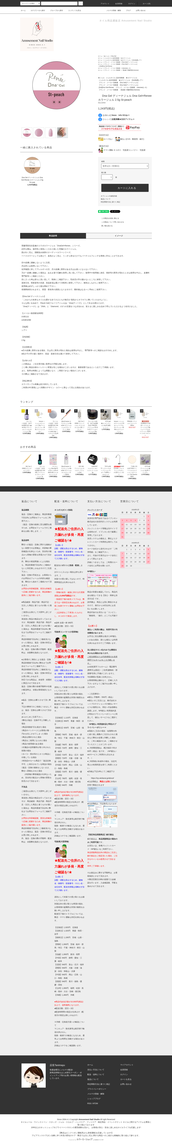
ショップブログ (94, 1099)
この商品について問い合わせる (111, 222)
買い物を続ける (105, 226)
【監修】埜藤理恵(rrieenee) (130, 70)
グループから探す (55, 10)
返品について (105, 199)
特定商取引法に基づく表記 (110, 202)
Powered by (86, 1140)
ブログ (127, 10)
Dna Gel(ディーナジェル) (129, 62)
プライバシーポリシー (96, 1089)
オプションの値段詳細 (109, 196)
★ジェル (106, 56)
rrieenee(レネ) (126, 68)
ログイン (130, 4)
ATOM (95, 1103)
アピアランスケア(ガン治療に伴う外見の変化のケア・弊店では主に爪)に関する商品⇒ (68, 1135)
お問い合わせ (139, 10)
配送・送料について (95, 1074)
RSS (89, 1103)
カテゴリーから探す (36, 10)
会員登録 (117, 4)
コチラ (63, 836)
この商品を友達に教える (108, 218)
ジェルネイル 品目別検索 (111, 58)
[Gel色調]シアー (137, 60)
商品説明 (53, 236)
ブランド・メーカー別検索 (112, 62)
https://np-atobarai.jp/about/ (102, 778)
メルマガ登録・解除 (112, 10)
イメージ (119, 236)
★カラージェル (125, 58)
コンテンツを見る (73, 10)
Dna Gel (113, 56)
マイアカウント (126, 1065)
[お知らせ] (116, 115)
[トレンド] (118, 119)
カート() (144, 4)
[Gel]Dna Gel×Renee (106, 66)
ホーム (23, 10)
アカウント (103, 4)
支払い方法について (95, 1070)
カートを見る (126, 1079)
